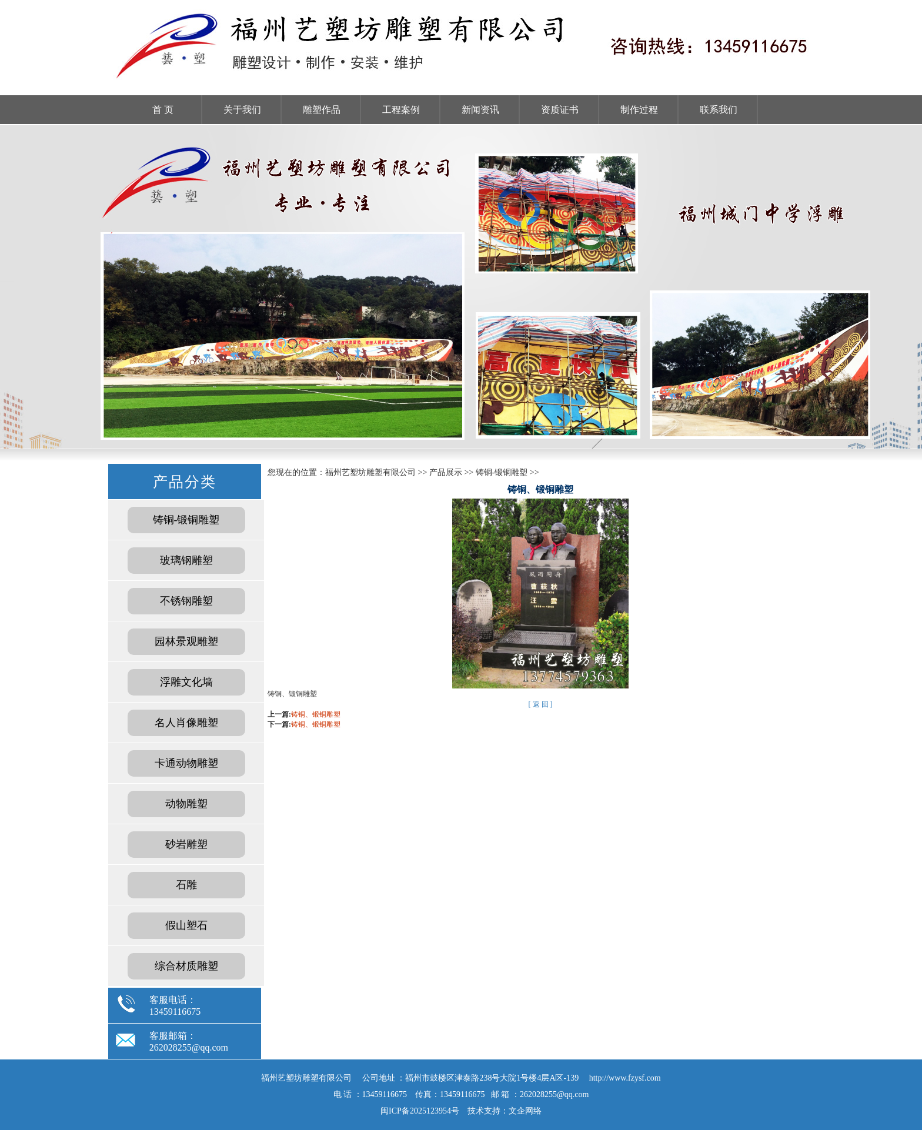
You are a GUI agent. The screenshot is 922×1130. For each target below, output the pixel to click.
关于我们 (242, 110)
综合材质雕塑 (186, 966)
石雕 (186, 885)
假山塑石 (186, 925)
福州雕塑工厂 (461, 287)
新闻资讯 (480, 110)
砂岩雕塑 (186, 844)
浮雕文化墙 (186, 682)
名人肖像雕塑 (186, 722)
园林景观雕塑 (186, 641)
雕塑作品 (321, 110)
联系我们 (718, 110)
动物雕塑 (186, 804)
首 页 (162, 110)
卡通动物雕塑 (186, 763)
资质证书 (560, 110)
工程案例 (401, 110)
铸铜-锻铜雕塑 (186, 520)
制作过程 (639, 110)
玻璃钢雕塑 (186, 560)
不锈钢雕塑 (186, 601)
